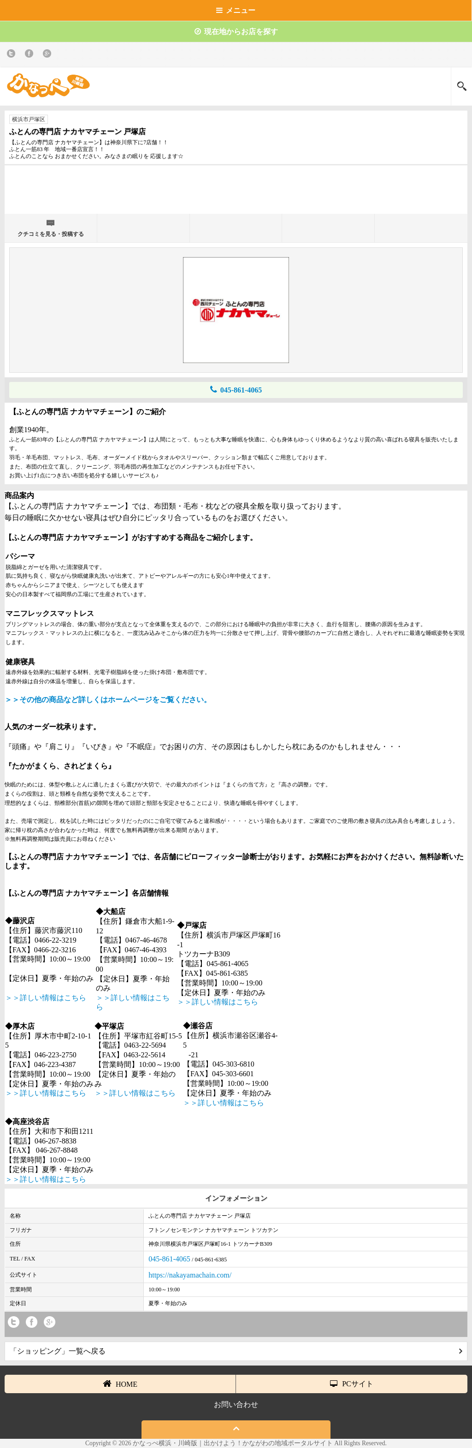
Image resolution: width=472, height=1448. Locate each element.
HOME (120, 1383)
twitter (12, 55)
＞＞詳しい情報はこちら (45, 998)
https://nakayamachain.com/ (189, 1275)
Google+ (48, 55)
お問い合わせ (236, 1404)
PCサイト (351, 1384)
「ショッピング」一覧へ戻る (236, 1351)
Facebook (30, 55)
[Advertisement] (236, 193)
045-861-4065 (236, 389)
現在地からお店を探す (236, 31)
